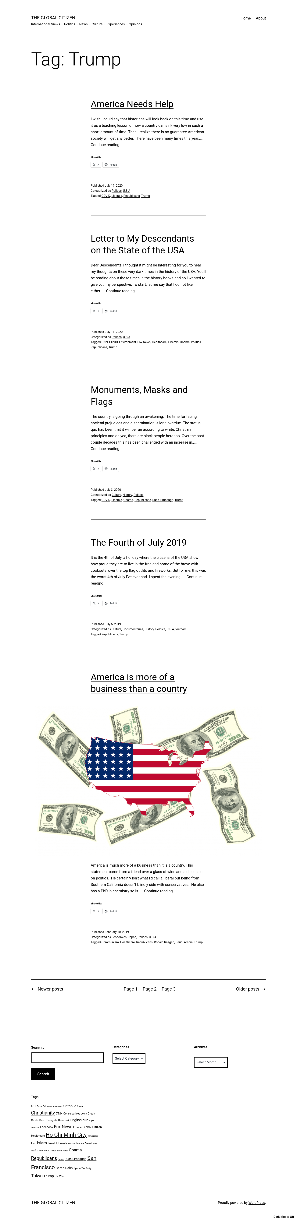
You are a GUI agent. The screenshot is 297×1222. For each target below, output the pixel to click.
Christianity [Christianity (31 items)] (43, 1113)
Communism (110, 942)
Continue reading (105, 145)
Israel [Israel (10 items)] (51, 1143)
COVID (106, 196)
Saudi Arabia (184, 942)
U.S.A (126, 190)
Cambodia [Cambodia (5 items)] (58, 1106)
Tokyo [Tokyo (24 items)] (37, 1175)
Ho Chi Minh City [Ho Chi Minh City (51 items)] (66, 1135)
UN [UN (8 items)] (56, 1176)
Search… (37, 1047)
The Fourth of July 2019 (139, 542)
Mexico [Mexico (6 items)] (72, 1143)
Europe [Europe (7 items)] (90, 1120)
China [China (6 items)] (80, 1106)
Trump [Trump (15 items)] (49, 1176)
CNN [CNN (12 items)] (59, 1113)
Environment (127, 342)
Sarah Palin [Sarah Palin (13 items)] (64, 1168)
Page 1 (131, 989)
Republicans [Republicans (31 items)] (44, 1158)
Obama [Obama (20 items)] (75, 1150)
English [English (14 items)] (76, 1120)
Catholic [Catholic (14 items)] (69, 1106)
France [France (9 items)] (77, 1127)
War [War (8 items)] (61, 1176)
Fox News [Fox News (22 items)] (63, 1126)
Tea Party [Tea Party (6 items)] (86, 1168)
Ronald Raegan (164, 942)
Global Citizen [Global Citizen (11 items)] (92, 1127)
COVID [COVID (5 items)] (84, 1114)
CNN (105, 342)
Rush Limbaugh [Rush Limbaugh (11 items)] (75, 1159)
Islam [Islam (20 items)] (42, 1143)
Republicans (131, 196)
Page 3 (169, 989)
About (261, 18)
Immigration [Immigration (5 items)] (93, 1136)
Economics (119, 937)
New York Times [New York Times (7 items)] (47, 1150)
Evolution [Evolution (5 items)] (35, 1127)
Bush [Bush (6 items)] (39, 1106)
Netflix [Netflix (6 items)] (34, 1150)
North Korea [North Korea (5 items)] (62, 1151)
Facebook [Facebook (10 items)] (46, 1127)
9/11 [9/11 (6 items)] (33, 1106)
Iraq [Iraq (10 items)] (33, 1143)
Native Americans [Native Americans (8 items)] (86, 1143)
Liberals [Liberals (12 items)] (61, 1143)
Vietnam (181, 629)
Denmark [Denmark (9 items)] (64, 1120)
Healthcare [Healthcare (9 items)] (38, 1135)
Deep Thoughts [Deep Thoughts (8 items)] (48, 1120)
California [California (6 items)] (47, 1106)
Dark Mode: (284, 1217)
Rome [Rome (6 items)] (61, 1159)
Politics (117, 190)
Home (246, 18)
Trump (145, 196)
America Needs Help (132, 104)
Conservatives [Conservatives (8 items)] (71, 1113)
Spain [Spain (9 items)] (77, 1168)
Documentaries (133, 629)
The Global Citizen (53, 17)
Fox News (144, 342)
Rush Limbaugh (162, 500)
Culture (116, 495)
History (127, 495)
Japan (132, 937)
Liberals (116, 196)
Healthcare (159, 342)
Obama (185, 342)
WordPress (257, 1203)
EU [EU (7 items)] (84, 1120)
